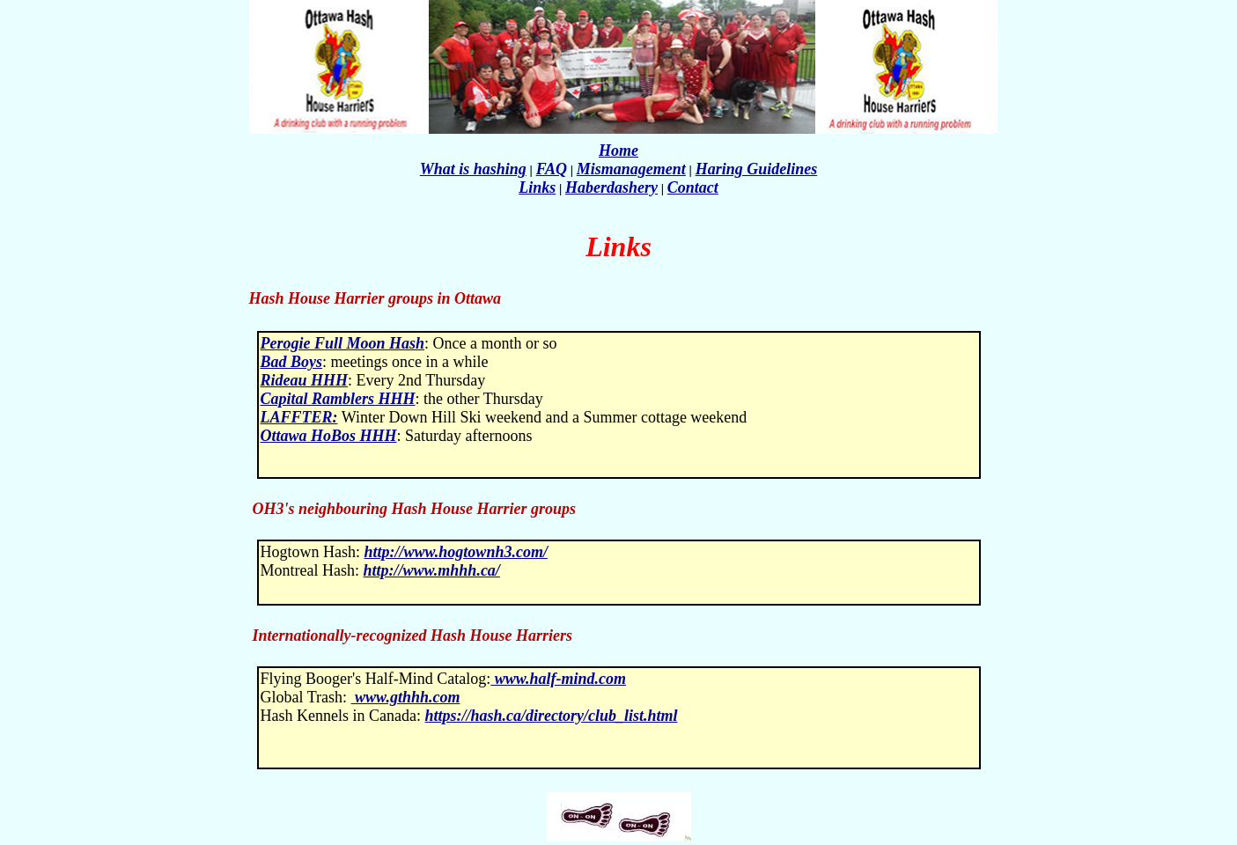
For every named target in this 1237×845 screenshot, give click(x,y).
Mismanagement (631, 169)
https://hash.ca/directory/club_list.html (550, 715)
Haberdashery (611, 187)
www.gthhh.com (405, 697)
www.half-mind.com (558, 678)
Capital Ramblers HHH (338, 399)
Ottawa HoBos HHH (329, 436)
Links (537, 187)
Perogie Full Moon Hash (343, 343)
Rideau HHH (305, 380)
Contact (692, 187)
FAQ (551, 169)
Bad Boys (292, 362)
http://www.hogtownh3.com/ (456, 552)
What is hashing (473, 169)
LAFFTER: (299, 417)
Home (618, 150)
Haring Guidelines (757, 169)
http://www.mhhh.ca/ (431, 570)
